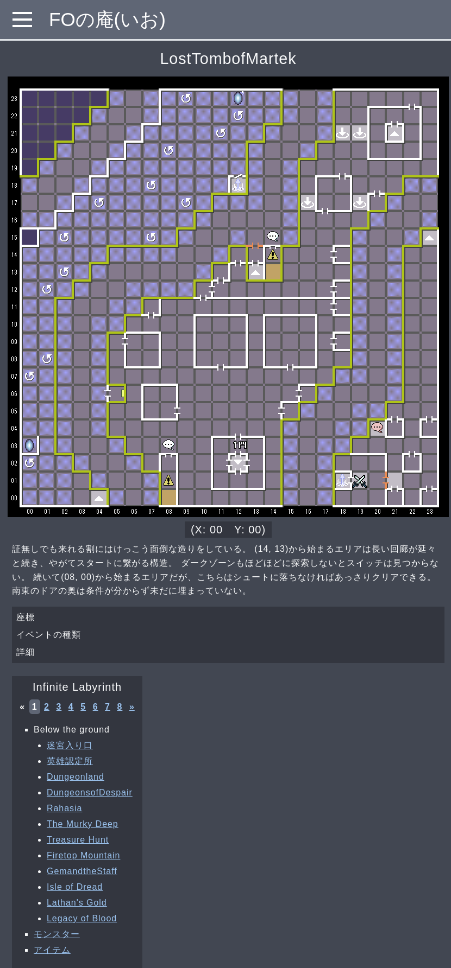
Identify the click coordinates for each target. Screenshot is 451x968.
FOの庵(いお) (107, 19)
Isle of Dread (75, 886)
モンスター (57, 934)
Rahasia (64, 808)
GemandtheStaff (82, 871)
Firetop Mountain (83, 855)
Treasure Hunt (78, 839)
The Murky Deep (82, 824)
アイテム (52, 949)
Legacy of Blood (82, 918)
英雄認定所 (70, 761)
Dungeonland (75, 776)
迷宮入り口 (70, 745)
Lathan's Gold (77, 902)
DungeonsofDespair (90, 792)
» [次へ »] (132, 706)
